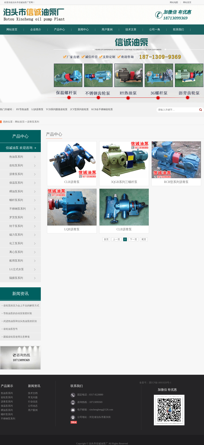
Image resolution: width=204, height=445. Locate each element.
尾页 (143, 239)
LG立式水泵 (16, 269)
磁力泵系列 (16, 234)
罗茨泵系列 (16, 217)
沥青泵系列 (16, 174)
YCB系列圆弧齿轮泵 (56, 109)
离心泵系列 (16, 252)
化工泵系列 (16, 243)
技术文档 (33, 393)
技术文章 (130, 29)
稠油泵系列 (16, 191)
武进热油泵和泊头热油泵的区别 (20, 321)
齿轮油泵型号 (10, 329)
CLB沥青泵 (72, 182)
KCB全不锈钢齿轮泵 (102, 109)
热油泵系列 (16, 156)
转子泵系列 (16, 226)
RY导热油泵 (22, 109)
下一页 (133, 239)
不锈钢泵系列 (17, 208)
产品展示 (7, 386)
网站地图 (174, 2)
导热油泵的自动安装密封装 (17, 313)
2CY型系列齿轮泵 (79, 109)
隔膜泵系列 (16, 277)
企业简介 (35, 29)
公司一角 (154, 29)
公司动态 (33, 406)
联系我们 (178, 29)
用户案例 (107, 29)
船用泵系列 (16, 260)
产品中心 (59, 29)
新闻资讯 (34, 386)
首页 (106, 239)
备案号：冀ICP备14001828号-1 (155, 382)
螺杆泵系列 (16, 200)
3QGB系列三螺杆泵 (124, 182)
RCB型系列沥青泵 (176, 182)
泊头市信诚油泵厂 (20, 2)
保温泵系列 (16, 182)
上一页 (116, 239)
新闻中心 (83, 29)
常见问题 (33, 397)
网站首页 (187, 2)
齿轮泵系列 (16, 165)
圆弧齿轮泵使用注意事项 (16, 337)
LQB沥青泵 (37, 109)
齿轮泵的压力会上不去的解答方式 (21, 305)
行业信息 (33, 401)
